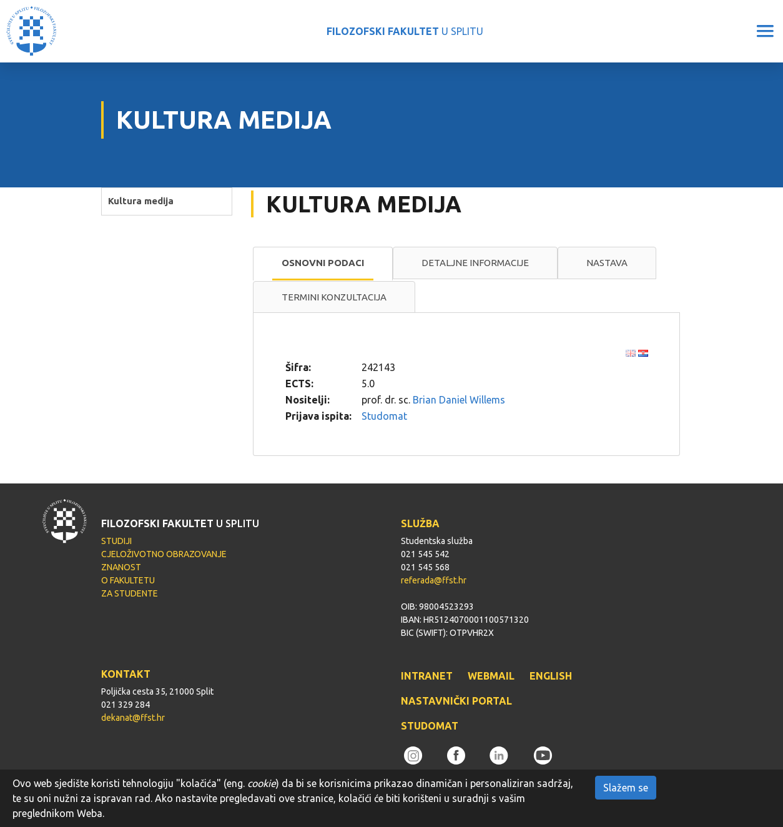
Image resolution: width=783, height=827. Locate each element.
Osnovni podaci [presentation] (323, 262)
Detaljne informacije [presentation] (475, 262)
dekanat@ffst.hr (133, 718)
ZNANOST (121, 567)
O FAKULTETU (128, 580)
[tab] (323, 263)
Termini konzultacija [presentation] (334, 297)
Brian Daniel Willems (459, 399)
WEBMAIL (491, 675)
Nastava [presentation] (607, 262)
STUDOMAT (429, 725)
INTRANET (427, 675)
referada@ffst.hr (433, 580)
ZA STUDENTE (129, 593)
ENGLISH (550, 675)
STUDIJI (116, 541)
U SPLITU (405, 31)
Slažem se (625, 787)
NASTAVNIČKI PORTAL (456, 700)
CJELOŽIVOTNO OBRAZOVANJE (164, 554)
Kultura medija (141, 201)
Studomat (384, 416)
